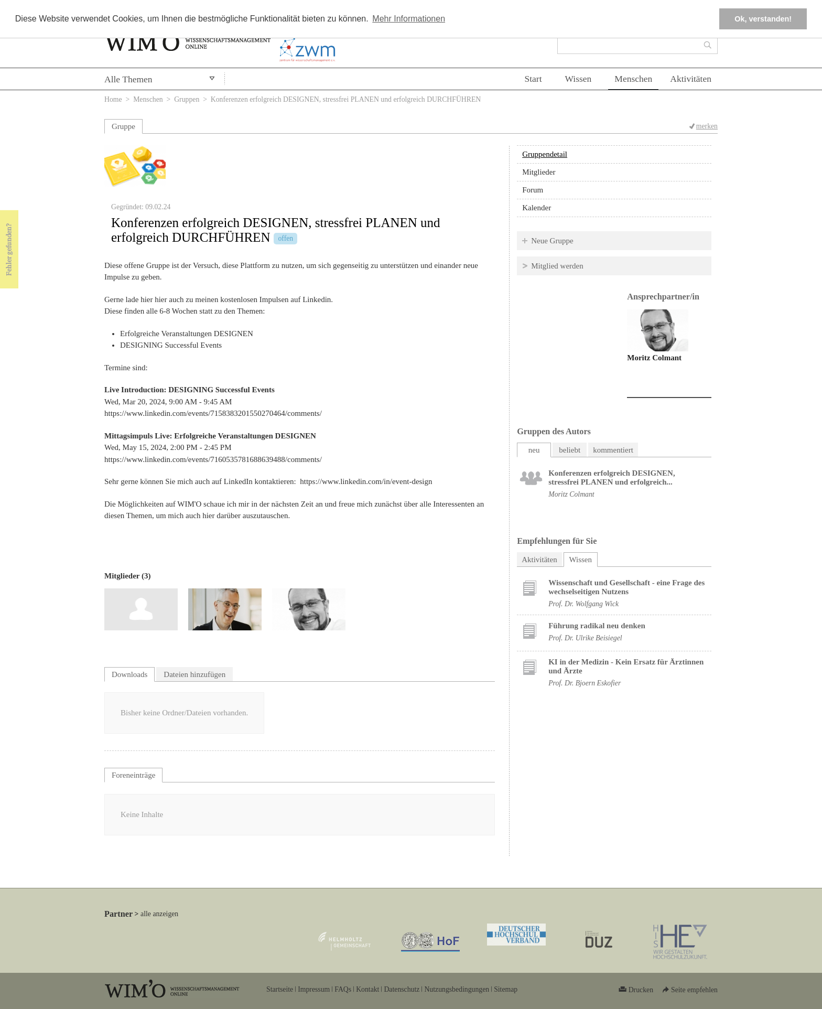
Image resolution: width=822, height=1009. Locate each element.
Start (533, 78)
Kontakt (367, 989)
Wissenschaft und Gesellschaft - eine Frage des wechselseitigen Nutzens (626, 587)
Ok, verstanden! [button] (763, 19)
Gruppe (123, 126)
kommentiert (613, 450)
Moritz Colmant (654, 357)
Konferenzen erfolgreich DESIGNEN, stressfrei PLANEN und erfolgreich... (611, 477)
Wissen (578, 78)
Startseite (279, 989)
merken (707, 126)
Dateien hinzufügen (194, 674)
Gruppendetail (544, 154)
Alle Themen (128, 79)
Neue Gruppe (552, 241)
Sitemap (505, 989)
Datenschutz (401, 989)
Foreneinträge (133, 775)
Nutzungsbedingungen (456, 989)
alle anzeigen (159, 914)
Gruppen (186, 99)
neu (534, 450)
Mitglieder (538, 172)
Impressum (314, 989)
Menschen (633, 78)
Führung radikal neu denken (596, 625)
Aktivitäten (690, 78)
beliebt (569, 450)
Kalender (536, 207)
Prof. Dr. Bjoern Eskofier (584, 683)
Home (113, 99)
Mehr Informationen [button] (408, 18)
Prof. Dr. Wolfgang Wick (583, 604)
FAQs (342, 989)
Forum (532, 190)
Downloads (129, 674)
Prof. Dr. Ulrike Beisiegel (585, 638)
